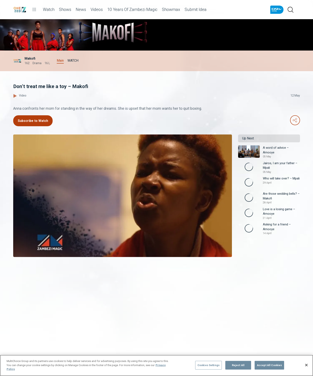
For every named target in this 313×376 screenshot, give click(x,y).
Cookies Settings (208, 365)
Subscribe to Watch (33, 121)
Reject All (238, 365)
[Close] (306, 365)
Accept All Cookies (269, 365)
